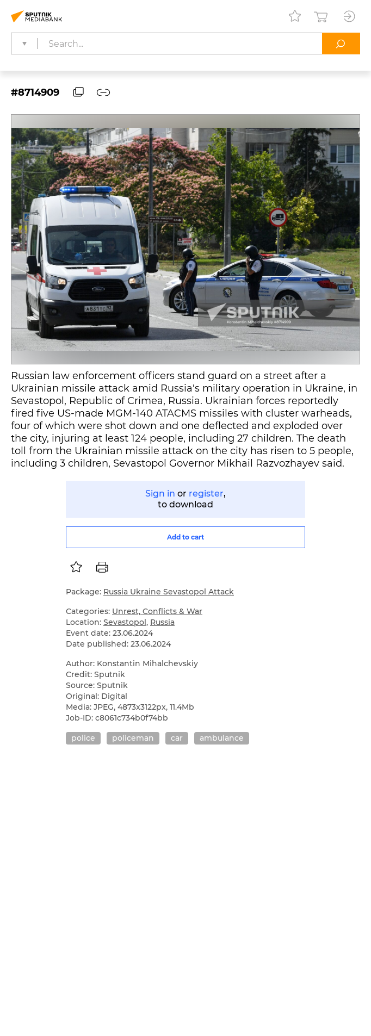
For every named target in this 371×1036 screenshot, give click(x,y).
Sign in (160, 493)
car (177, 738)
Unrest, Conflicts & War (157, 611)
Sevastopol (124, 622)
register (206, 493)
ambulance (222, 738)
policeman (133, 738)
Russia (162, 622)
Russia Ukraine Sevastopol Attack (168, 592)
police (83, 738)
